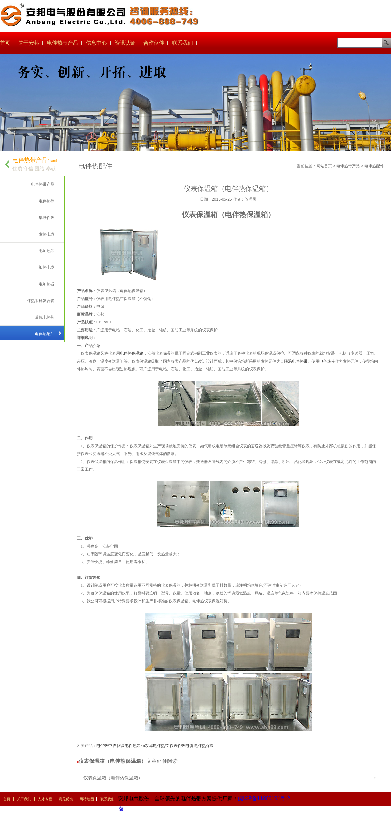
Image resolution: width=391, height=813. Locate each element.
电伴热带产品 (62, 43)
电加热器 (46, 284)
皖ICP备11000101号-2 (264, 798)
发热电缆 (46, 234)
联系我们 (182, 43)
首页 (5, 43)
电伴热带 (46, 201)
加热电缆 (46, 267)
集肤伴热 (46, 217)
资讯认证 (125, 43)
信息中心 (96, 43)
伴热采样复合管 (40, 300)
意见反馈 (66, 799)
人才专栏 (45, 799)
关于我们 (24, 799)
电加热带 (46, 251)
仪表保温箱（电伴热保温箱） (113, 777)
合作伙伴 (153, 43)
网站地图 (87, 799)
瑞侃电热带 (44, 317)
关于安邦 (28, 43)
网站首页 (324, 166)
